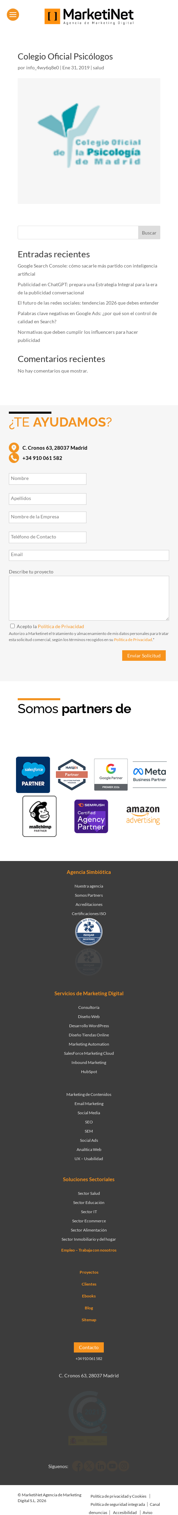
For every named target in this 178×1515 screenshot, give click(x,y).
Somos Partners (89, 895)
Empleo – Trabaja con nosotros (88, 1250)
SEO (89, 1121)
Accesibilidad (125, 1512)
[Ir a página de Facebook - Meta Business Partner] (150, 776)
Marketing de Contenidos (88, 1094)
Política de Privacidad (61, 626)
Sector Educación (88, 1202)
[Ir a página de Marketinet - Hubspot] (72, 776)
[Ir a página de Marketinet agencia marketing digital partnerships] (143, 818)
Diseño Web (89, 1016)
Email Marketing (89, 1103)
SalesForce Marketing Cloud (89, 1053)
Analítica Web (89, 1149)
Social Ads (89, 1140)
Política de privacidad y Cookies (118, 1496)
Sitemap (89, 1319)
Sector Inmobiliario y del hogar (89, 1239)
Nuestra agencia (89, 886)
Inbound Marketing (88, 1062)
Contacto (89, 1347)
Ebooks (89, 1295)
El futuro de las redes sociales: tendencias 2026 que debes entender (88, 303)
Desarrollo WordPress (89, 1025)
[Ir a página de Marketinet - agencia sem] (111, 776)
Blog (89, 1307)
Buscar (149, 233)
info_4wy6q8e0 (42, 67)
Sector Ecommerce (89, 1220)
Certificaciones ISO (89, 913)
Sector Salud (89, 1193)
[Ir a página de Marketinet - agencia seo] (91, 817)
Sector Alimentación (89, 1230)
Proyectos (89, 1272)
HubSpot (89, 1071)
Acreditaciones (89, 904)
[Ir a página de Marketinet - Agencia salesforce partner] (33, 776)
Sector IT (89, 1211)
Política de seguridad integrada (118, 1504)
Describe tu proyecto (31, 571)
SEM (89, 1131)
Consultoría (88, 1007)
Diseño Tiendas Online (89, 1034)
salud (98, 67)
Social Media (89, 1112)
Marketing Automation (89, 1044)
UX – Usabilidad (89, 1158)
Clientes (89, 1284)
